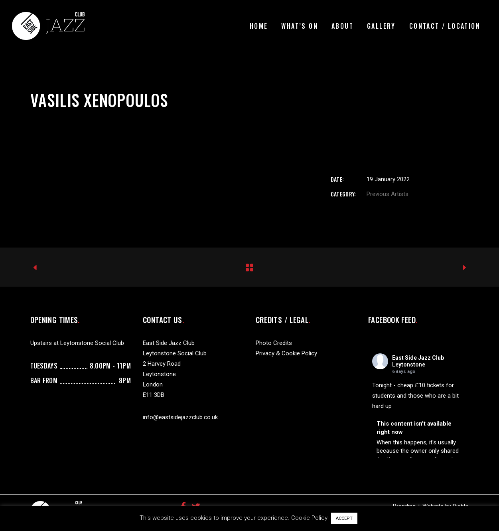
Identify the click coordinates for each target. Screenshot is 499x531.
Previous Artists (387, 194)
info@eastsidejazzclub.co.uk (180, 417)
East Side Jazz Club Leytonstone (418, 361)
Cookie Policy (309, 517)
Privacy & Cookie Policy (286, 353)
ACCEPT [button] (344, 518)
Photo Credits (274, 343)
